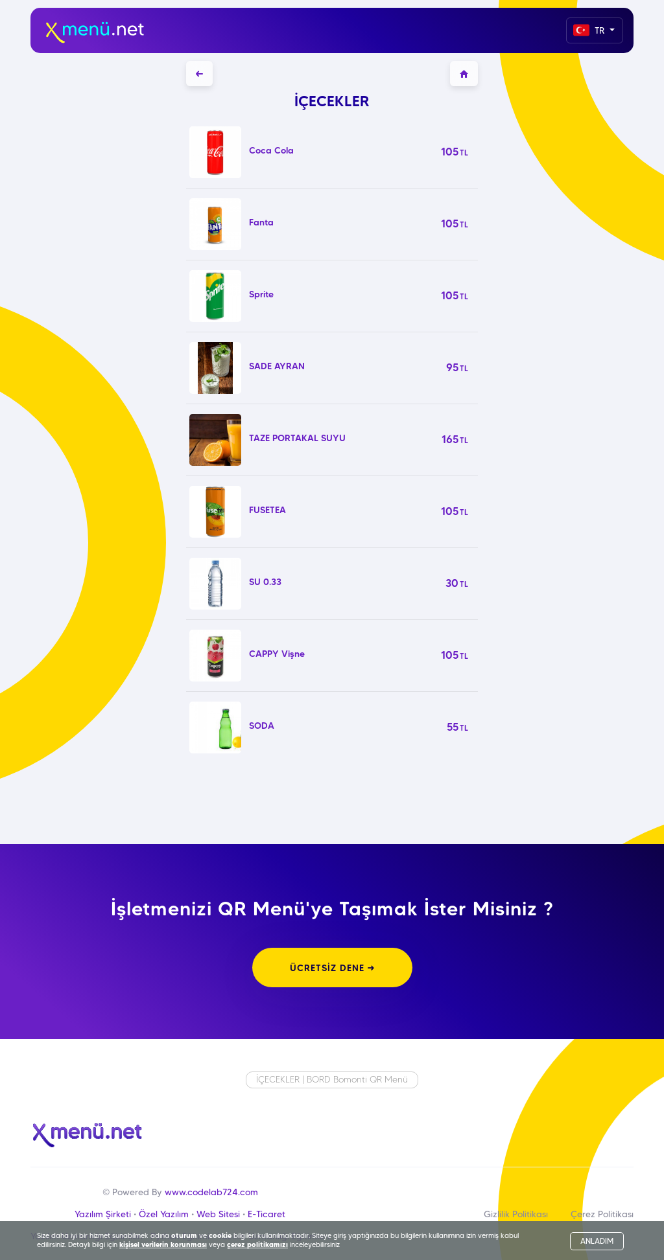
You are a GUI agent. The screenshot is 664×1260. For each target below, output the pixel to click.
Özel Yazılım (164, 1214)
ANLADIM (596, 1241)
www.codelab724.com (211, 1192)
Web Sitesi (218, 1214)
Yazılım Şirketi (103, 1214)
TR (590, 30)
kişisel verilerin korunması (163, 1244)
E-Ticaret (266, 1214)
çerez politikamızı (257, 1244)
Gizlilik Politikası (516, 1214)
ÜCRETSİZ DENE (332, 968)
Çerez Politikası (602, 1214)
